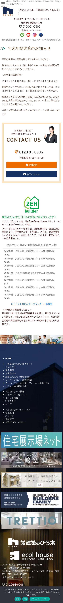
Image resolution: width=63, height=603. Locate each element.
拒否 (25, 599)
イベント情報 (11, 398)
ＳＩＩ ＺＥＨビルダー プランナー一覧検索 (31, 304)
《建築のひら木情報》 (16, 391)
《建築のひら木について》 (18, 409)
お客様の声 (10, 373)
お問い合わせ (44, 19)
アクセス (31, 19)
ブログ (8, 404)
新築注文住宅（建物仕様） (18, 376)
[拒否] (59, 594)
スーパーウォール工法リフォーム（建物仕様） (27, 383)
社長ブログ (10, 401)
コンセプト (10, 367)
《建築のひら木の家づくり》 (19, 364)
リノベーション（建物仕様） (19, 380)
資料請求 (33, 165)
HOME (8, 358)
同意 (17, 599)
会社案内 (20, 19)
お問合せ (9, 416)
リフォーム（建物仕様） (17, 386)
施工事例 (9, 370)
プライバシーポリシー (16, 422)
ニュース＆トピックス (16, 394)
